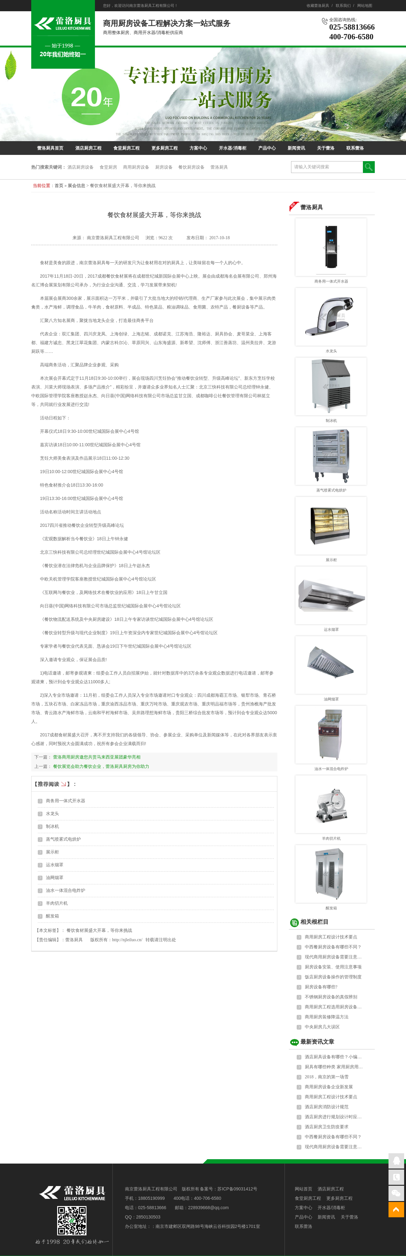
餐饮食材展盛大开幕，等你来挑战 (99, 930)
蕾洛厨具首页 (50, 148)
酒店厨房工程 (88, 148)
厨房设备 (164, 167)
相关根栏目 (314, 922)
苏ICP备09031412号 (237, 1188)
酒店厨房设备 (80, 167)
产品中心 (267, 148)
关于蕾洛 (325, 148)
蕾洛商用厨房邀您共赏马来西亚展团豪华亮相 (97, 757)
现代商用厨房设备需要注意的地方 (334, 957)
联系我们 (343, 5)
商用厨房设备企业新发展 (329, 1087)
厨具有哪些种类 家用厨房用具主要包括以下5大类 (334, 1067)
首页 (59, 185)
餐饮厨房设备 (191, 167)
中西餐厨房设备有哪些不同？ (333, 947)
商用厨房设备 (136, 167)
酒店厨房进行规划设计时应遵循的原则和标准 (334, 1117)
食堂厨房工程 (126, 148)
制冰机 (52, 826)
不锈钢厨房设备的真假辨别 (331, 997)
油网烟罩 (54, 877)
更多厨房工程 (164, 148)
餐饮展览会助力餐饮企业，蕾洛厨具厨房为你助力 (101, 766)
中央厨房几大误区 (322, 1027)
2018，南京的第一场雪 (327, 1077)
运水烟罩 (54, 865)
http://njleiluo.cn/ (127, 939)
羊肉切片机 (57, 903)
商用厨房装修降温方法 (327, 1017)
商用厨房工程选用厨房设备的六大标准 (334, 1007)
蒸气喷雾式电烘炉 (63, 839)
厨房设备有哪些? (321, 987)
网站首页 (303, 1188)
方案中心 (198, 148)
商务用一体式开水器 (65, 801)
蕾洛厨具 (219, 167)
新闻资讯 (296, 148)
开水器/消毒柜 (232, 148)
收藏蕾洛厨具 (318, 5)
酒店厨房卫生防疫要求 (327, 1127)
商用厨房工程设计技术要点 (331, 937)
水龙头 (52, 813)
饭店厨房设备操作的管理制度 (333, 977)
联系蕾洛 (355, 148)
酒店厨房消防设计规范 (327, 1107)
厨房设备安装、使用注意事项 (333, 967)
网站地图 (364, 5)
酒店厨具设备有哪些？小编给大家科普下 (334, 1057)
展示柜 (52, 852)
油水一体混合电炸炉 (65, 890)
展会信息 (77, 185)
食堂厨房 (108, 167)
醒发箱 (52, 916)
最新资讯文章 (317, 1042)
